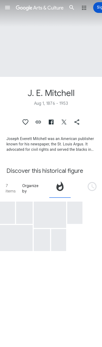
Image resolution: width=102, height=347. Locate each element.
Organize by (30, 188)
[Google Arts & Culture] (39, 7)
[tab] (60, 188)
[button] (7, 7)
